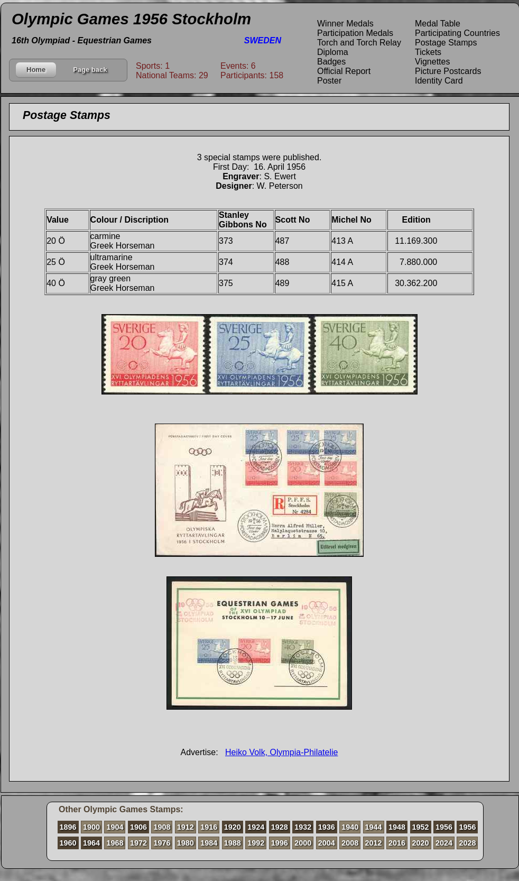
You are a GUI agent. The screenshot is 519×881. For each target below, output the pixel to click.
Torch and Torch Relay (359, 42)
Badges (331, 61)
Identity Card (439, 80)
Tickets (428, 52)
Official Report (343, 71)
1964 (91, 843)
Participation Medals (355, 33)
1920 (232, 827)
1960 (68, 843)
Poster (329, 80)
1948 (396, 827)
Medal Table (437, 23)
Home (35, 70)
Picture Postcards (448, 71)
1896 (68, 827)
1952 (420, 827)
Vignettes (432, 61)
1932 (302, 827)
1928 (279, 827)
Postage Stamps (446, 42)
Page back (90, 70)
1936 (326, 827)
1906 (138, 827)
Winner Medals (345, 23)
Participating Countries (457, 33)
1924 (255, 827)
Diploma (332, 52)
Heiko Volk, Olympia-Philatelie (281, 752)
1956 (443, 827)
